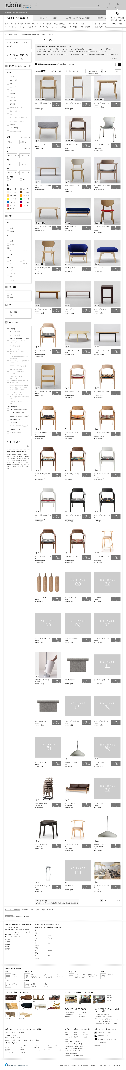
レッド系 (25, 205)
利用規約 (92, 1065)
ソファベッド (15, 976)
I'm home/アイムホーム (16, 429)
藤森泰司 (76, 1037)
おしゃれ (57, 51)
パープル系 (26, 202)
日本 (11, 294)
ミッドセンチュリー (53, 998)
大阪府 (25, 1040)
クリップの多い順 (52, 903)
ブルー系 (12, 202)
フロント (11, 460)
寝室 (99, 999)
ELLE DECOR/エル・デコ (17, 412)
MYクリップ (118, 5)
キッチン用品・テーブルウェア (32, 27)
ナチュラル (66, 49)
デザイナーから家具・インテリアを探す (78, 1029)
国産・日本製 (13, 312)
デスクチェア (74, 54)
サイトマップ (75, 1065)
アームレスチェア (41, 54)
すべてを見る (113, 58)
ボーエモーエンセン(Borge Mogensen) (74, 1055)
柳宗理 (9, 454)
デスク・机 (35, 24)
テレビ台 (33, 983)
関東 (6, 1037)
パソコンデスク (111, 974)
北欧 (39, 998)
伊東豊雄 (14, 454)
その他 (12, 208)
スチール (37, 938)
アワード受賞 (67, 51)
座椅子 (45, 974)
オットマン (33, 976)
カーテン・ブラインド (73, 24)
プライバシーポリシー (114, 1065)
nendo (26, 456)
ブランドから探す (100, 24)
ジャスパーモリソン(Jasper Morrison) (74, 1050)
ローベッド (67, 1019)
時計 (82, 24)
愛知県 (37, 1040)
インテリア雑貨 (72, 27)
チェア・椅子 (19, 24)
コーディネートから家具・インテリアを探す (79, 992)
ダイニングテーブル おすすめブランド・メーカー (107, 1019)
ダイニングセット (52, 1045)
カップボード (82, 1016)
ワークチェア (40, 51)
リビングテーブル (79, 977)
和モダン (90, 49)
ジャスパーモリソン (12, 458)
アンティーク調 (11, 998)
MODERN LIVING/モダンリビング (19, 416)
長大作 (66, 1034)
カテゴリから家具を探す (13, 968)
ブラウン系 (26, 192)
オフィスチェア (60, 976)
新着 (6, 24)
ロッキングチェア (47, 977)
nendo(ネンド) (68, 1037)
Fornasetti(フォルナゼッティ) (13, 934)
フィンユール (15, 466)
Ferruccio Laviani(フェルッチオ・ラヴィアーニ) (18, 929)
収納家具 (48, 24)
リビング (71, 999)
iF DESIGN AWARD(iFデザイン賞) (19, 338)
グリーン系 (26, 199)
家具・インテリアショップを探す (79, 18)
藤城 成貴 (7, 944)
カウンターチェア (35, 977)
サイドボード (68, 1016)
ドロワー (81, 1014)
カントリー (39, 1006)
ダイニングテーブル (80, 974)
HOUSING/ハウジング (16, 432)
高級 (49, 51)
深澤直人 (21, 456)
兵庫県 (31, 1040)
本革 (11, 263)
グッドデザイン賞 (15, 331)
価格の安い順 (66, 903)
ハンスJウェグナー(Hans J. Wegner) (74, 1046)
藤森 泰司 (7, 949)
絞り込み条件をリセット (22, 66)
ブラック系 (13, 189)
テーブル (27, 24)
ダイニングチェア (47, 976)
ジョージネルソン (17, 462)
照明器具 (62, 24)
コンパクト (54, 54)
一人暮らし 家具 (78, 49)
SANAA (19, 454)
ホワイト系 (13, 192)
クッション (22, 1052)
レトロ (25, 998)
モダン (25, 1006)
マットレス (14, 983)
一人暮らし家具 (69, 1014)
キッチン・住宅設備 (84, 27)
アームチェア (40, 49)
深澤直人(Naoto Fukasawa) (21, 916)
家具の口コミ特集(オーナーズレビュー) (107, 1039)
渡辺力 (20, 460)
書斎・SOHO (110, 997)
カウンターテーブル (80, 976)
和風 (83, 54)
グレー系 (25, 189)
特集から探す (99, 27)
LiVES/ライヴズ (14, 422)
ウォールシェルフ (83, 1019)
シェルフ (45, 986)
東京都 (7, 1040)
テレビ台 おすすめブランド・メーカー (104, 1021)
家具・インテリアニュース (104, 1032)
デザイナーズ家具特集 (100, 1042)
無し (11, 179)
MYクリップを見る (118, 24)
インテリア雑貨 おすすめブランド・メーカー (106, 1023)
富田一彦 (25, 454)
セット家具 (13, 100)
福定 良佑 (7, 941)
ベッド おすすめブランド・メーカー (103, 1016)
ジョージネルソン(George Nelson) (73, 1044)
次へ (117, 71)
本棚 (44, 983)
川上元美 (85, 1034)
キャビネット (34, 986)
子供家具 (55, 24)
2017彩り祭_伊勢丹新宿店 (96, 54)
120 (46, 900)
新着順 (59, 903)
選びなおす (27, 42)
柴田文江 (19, 464)
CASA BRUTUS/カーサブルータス (19, 409)
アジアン (11, 1006)
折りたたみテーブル (93, 976)
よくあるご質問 (101, 1065)
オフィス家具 (110, 54)
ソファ (12, 24)
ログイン (109, 6)
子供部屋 (109, 995)
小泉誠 (14, 464)
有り (24, 179)
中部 (12, 1037)
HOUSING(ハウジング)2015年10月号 (85, 51)
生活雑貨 (63, 27)
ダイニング (64, 54)
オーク (99, 49)
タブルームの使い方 (63, 1065)
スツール (33, 974)
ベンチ (57, 974)
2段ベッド (14, 984)
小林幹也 (67, 1039)
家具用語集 (97, 1045)
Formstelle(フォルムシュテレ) (13, 936)
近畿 (18, 1037)
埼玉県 (19, 1040)
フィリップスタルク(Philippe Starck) (74, 1048)
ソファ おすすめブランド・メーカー (103, 1014)
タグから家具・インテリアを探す (75, 1009)
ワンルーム (109, 999)
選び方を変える (25, 137)
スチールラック (82, 1012)
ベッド (42, 24)
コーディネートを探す (50, 18)
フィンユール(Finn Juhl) (11, 927)
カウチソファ (15, 974)
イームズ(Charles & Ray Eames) (73, 1041)
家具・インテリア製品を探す (20, 18)
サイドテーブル (92, 974)
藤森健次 (7, 946)
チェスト (33, 984)
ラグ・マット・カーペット (13, 27)
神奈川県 (13, 1040)
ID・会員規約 (84, 1065)
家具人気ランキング (103, 1035)
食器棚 (45, 984)
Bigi (16, 460)
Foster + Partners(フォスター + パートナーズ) (17, 932)
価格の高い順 (74, 903)
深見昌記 (7, 939)
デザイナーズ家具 (53, 49)
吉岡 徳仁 (21, 458)
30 (40, 900)
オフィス (109, 1000)
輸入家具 (108, 49)
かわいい (101, 51)
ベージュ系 (13, 195)
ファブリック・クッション (51, 27)
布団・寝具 (36, 1047)
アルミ (50, 935)
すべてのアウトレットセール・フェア (14, 1032)
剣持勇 (21, 466)
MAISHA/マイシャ (15, 419)
